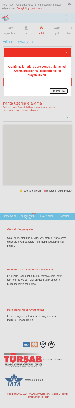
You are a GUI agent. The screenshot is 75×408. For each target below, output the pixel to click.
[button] (66, 53)
